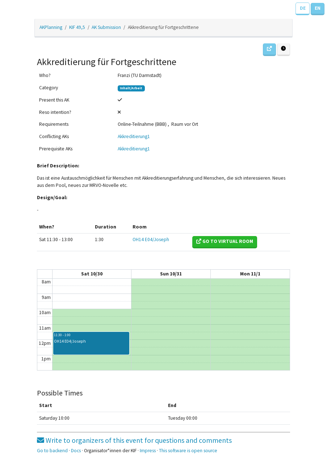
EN (317, 8)
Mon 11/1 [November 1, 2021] (250, 274)
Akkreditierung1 (134, 136)
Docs (76, 451)
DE (303, 8)
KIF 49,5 (77, 27)
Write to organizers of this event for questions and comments (134, 440)
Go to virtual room (224, 241)
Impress (148, 451)
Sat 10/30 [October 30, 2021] (91, 274)
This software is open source (188, 451)
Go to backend (52, 451)
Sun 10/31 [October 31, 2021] (171, 274)
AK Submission (106, 27)
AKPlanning (50, 27)
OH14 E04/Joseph (151, 239)
